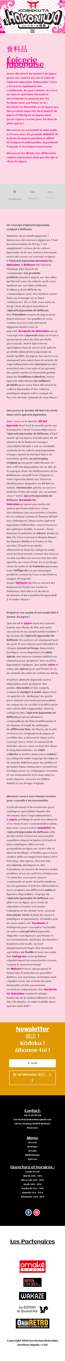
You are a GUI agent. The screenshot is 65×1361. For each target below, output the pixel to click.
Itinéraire (32, 1128)
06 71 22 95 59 (32, 1115)
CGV (45, 1345)
